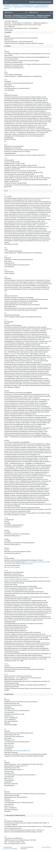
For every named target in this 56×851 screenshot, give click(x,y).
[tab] (15, 12)
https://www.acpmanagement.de (21, 750)
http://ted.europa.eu (7, 848)
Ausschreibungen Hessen (27, 5)
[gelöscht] (10, 39)
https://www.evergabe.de (13, 567)
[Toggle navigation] (6, 2)
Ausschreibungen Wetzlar (42, 5)
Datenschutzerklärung (46, 847)
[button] (15, 12)
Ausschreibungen (15, 5)
